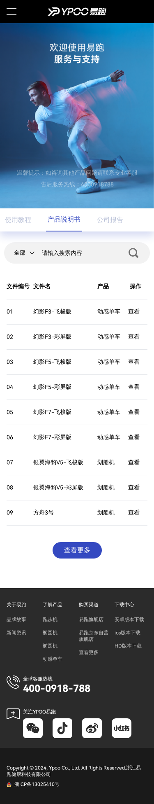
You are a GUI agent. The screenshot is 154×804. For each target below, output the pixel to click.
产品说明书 (64, 219)
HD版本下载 (128, 646)
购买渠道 (89, 605)
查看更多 (89, 652)
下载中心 (124, 605)
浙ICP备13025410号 (37, 784)
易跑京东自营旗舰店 (93, 636)
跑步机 (50, 619)
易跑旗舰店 (91, 619)
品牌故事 (16, 619)
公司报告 (110, 220)
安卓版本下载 (129, 619)
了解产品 (52, 605)
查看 (134, 311)
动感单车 (52, 659)
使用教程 (18, 220)
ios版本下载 (127, 633)
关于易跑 (16, 605)
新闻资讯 (16, 633)
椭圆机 (50, 633)
